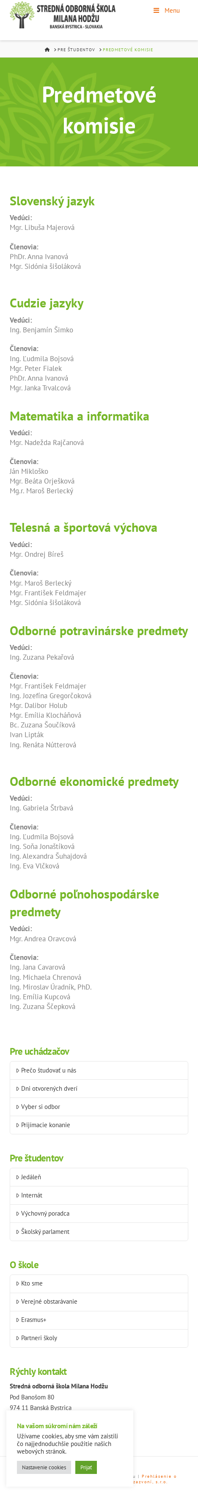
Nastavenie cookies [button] (44, 1467)
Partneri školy (36, 1338)
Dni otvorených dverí (46, 1088)
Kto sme (29, 1283)
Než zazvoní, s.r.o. (145, 1482)
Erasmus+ (31, 1320)
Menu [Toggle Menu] (166, 10)
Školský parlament (42, 1232)
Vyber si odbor (38, 1107)
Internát (29, 1195)
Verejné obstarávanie (46, 1301)
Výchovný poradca (42, 1213)
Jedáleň (28, 1177)
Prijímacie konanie (43, 1125)
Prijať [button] (86, 1467)
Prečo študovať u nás (46, 1070)
